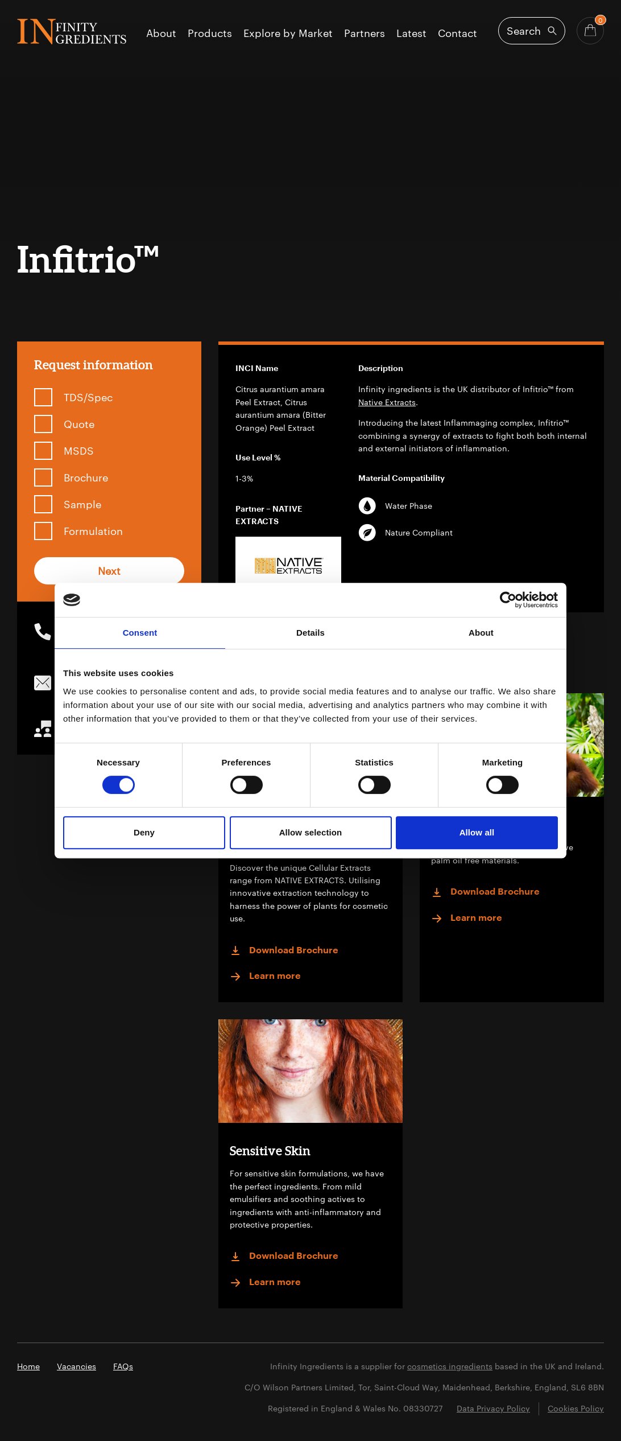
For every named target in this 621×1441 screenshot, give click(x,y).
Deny (144, 832)
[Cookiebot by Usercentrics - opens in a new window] (508, 599)
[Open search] (531, 30)
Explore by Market (288, 33)
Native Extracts (387, 402)
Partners (364, 33)
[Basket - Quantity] (590, 30)
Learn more (265, 976)
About (161, 33)
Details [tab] (310, 632)
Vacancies (76, 1366)
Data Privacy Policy (493, 1408)
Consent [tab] (140, 632)
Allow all (477, 832)
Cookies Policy (576, 1408)
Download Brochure (284, 950)
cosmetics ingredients (449, 1366)
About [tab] (481, 632)
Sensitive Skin (270, 1150)
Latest (411, 33)
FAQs (123, 1366)
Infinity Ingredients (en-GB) (71, 31)
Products (210, 33)
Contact (457, 33)
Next (109, 571)
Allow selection (310, 832)
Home (28, 1366)
